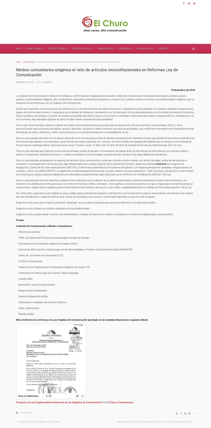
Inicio (18, 62)
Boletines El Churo (145, 48)
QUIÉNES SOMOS (34, 48)
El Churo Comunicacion (120, 402)
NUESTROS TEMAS (57, 48)
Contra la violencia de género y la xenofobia (39, 422)
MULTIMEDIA (125, 48)
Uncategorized (29, 62)
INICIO (19, 48)
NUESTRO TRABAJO (81, 48)
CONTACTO (163, 48)
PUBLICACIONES (105, 48)
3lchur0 (48, 82)
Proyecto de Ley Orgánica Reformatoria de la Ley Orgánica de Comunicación (59, 402)
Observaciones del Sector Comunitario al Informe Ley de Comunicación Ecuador (155, 422)
